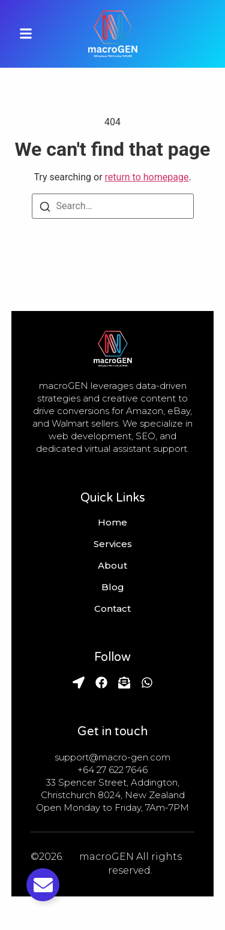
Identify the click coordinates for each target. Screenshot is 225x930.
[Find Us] (79, 683)
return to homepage (147, 177)
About (112, 565)
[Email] (124, 683)
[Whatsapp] (147, 683)
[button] (25, 34)
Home (112, 522)
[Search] (45, 206)
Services (113, 544)
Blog (112, 587)
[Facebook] (101, 683)
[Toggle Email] (42, 884)
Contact (112, 608)
